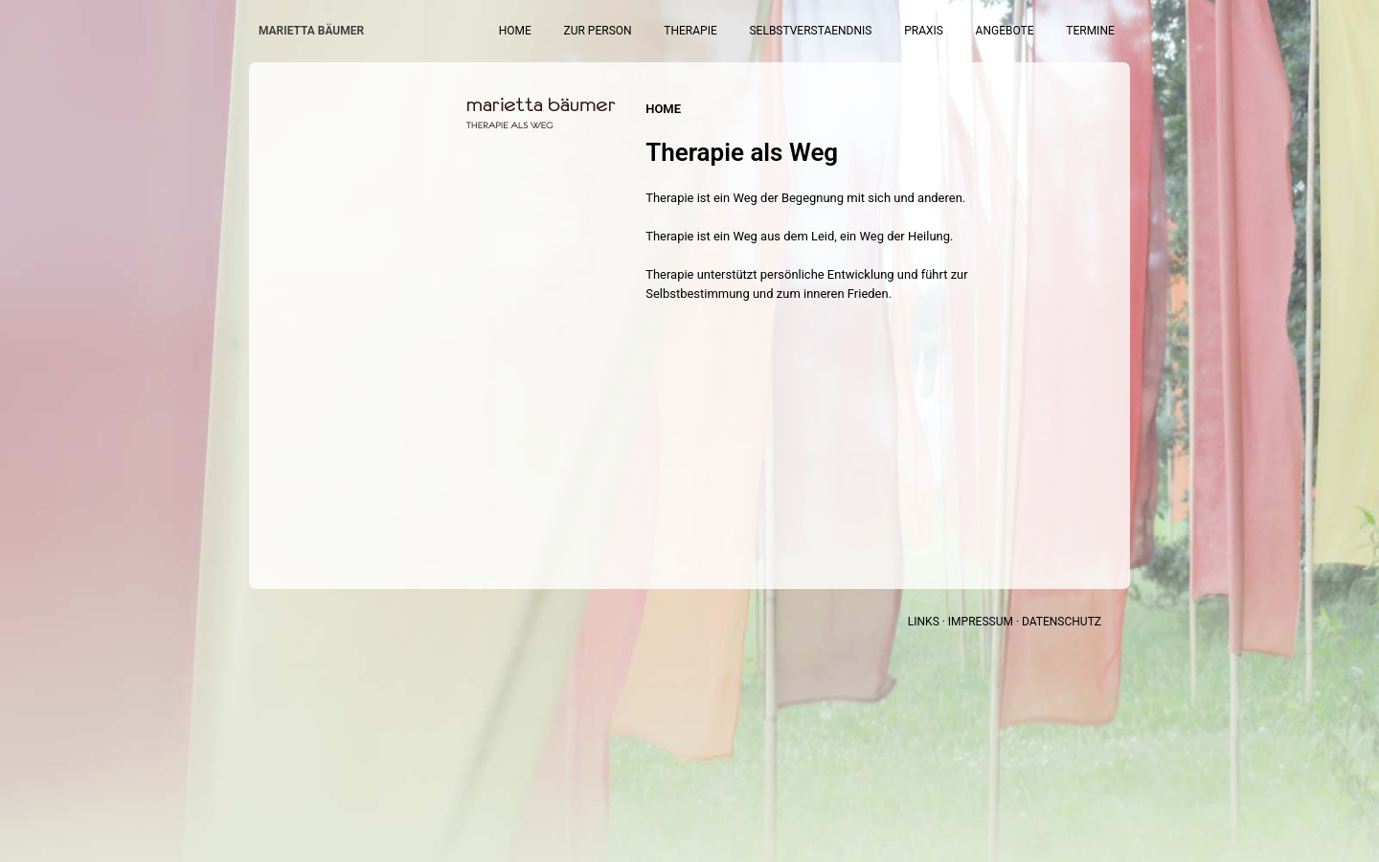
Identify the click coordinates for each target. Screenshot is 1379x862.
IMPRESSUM (980, 621)
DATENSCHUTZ (1061, 621)
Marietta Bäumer (311, 30)
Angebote (1034, 30)
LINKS (923, 621)
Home (633, 30)
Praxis (970, 30)
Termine (1101, 30)
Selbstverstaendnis (875, 30)
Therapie (772, 30)
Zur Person (698, 30)
